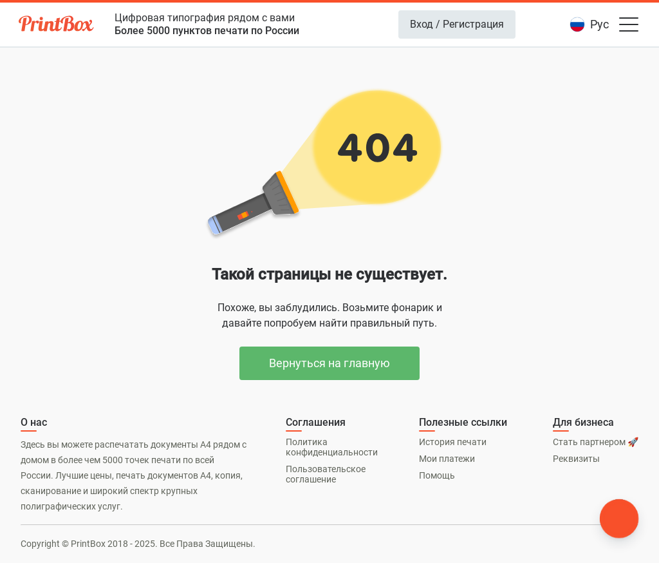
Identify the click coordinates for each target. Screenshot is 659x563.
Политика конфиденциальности (332, 447)
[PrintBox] (57, 25)
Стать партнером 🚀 (595, 442)
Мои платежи (447, 458)
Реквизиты (576, 458)
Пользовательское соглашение (326, 474)
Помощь (437, 475)
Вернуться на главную (329, 363)
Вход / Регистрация (457, 24)
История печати (453, 442)
